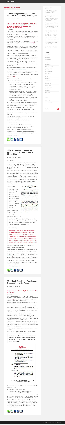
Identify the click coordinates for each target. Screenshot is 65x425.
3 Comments (18, 158)
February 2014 (49, 84)
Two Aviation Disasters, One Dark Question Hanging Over (51, 16)
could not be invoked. (21, 70)
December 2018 (49, 67)
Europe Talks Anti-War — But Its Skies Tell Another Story (51, 28)
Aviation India (47, 101)
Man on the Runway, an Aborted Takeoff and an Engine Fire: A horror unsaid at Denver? (51, 12)
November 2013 (49, 86)
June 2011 (48, 91)
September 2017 (49, 72)
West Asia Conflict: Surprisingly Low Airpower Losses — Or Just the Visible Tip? (52, 32)
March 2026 (48, 60)
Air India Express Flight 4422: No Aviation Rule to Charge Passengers (22, 16)
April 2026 (48, 58)
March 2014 (48, 81)
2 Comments (18, 287)
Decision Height (10, 2)
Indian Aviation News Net (50, 103)
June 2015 (48, 79)
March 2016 (48, 74)
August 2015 (48, 77)
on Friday (12, 300)
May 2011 (48, 93)
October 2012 (49, 89)
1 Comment (18, 20)
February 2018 (49, 70)
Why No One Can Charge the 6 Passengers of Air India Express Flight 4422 (20, 153)
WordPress (59, 423)
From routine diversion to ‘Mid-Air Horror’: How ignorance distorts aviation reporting (51, 20)
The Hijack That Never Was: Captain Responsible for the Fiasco (22, 283)
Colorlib (51, 423)
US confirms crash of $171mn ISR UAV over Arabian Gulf (51, 24)
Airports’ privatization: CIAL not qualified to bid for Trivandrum (51, 47)
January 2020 (48, 65)
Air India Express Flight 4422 (26, 33)
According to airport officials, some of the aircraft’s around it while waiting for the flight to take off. (21, 233)
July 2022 (48, 63)
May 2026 (48, 55)
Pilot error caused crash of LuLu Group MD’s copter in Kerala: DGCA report (52, 40)
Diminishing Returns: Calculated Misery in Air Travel (51, 44)
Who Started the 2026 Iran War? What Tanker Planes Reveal (51, 36)
